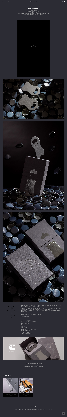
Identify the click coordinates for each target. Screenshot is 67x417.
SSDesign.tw (51, 409)
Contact (7, 1)
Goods (3, 1)
